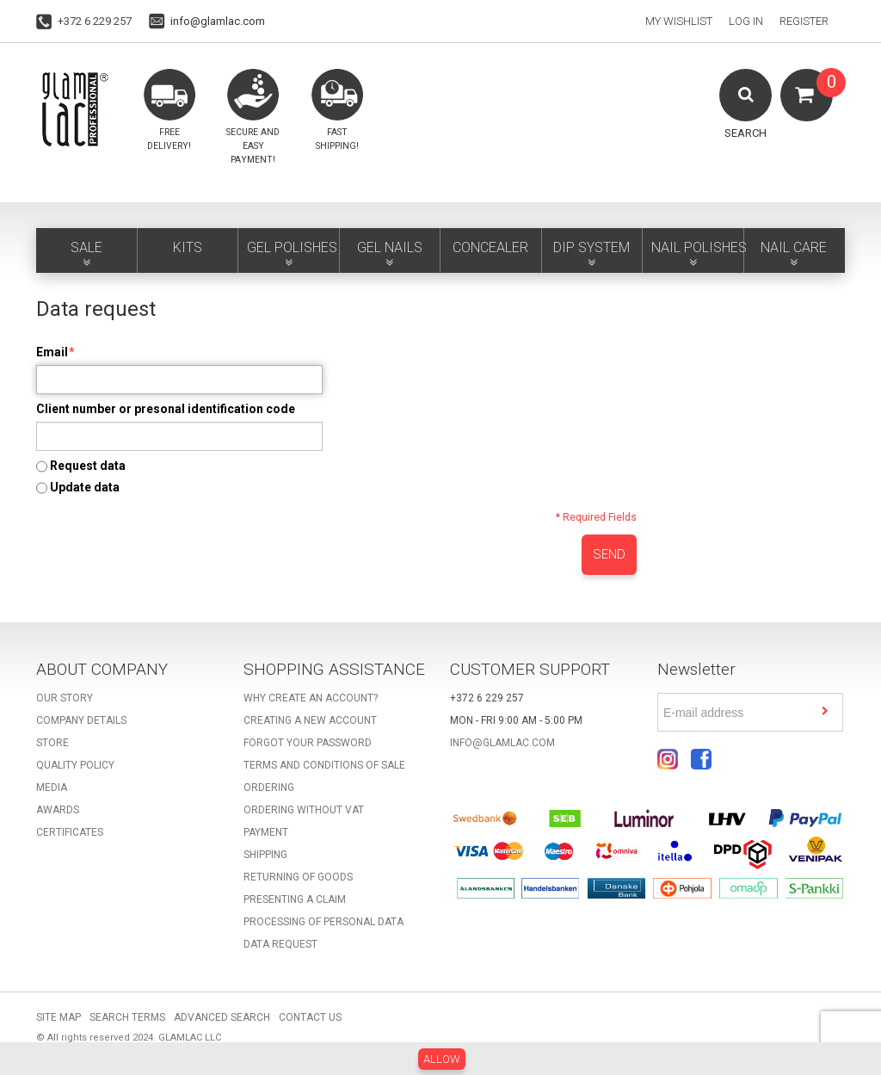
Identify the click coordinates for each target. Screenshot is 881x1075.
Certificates (69, 832)
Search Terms (127, 1017)
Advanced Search (222, 1017)
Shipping (265, 855)
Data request (280, 944)
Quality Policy (75, 765)
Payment (265, 832)
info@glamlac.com (217, 21)
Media (51, 788)
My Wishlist (678, 21)
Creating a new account (310, 720)
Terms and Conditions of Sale (324, 765)
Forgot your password (307, 743)
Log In (746, 21)
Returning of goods (298, 877)
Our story (64, 698)
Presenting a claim (294, 899)
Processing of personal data (323, 922)
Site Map (58, 1017)
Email (52, 352)
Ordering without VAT (303, 810)
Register (804, 21)
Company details (81, 720)
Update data (85, 487)
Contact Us (310, 1017)
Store (52, 743)
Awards (57, 810)
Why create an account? (310, 698)
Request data (88, 466)
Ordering (268, 788)
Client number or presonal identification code (165, 409)
